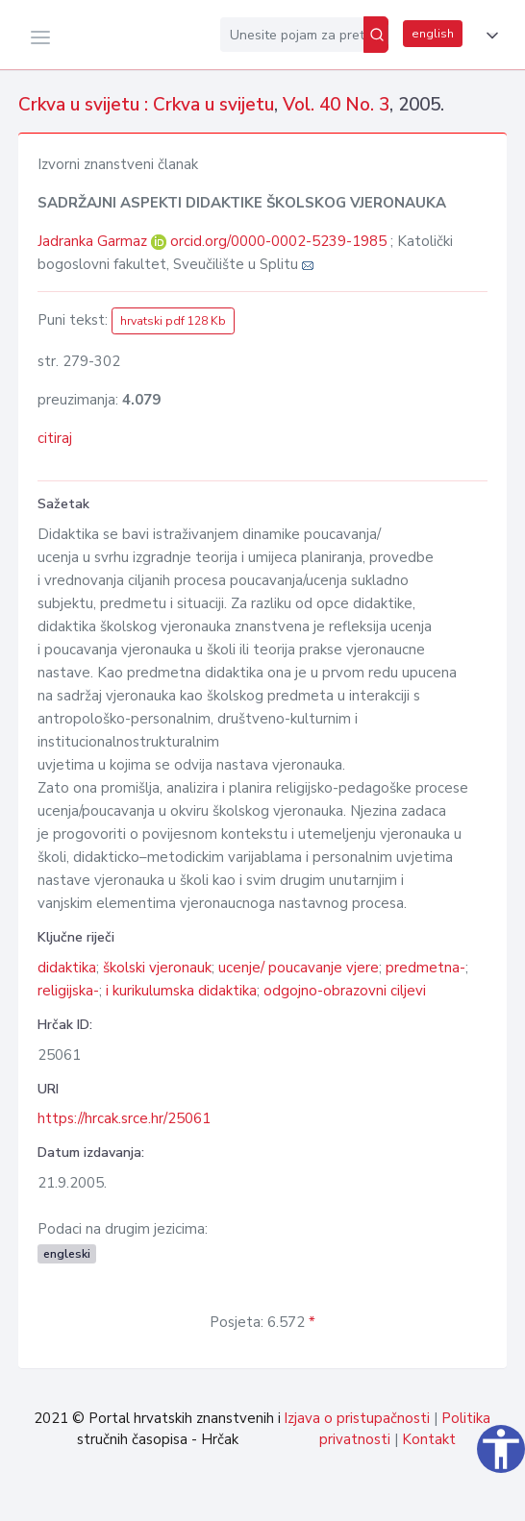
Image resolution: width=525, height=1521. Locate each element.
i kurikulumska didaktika (181, 990)
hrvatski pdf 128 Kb (173, 321)
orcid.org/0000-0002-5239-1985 (278, 241)
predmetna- (425, 967)
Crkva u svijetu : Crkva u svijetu (146, 104)
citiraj (55, 438)
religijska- (68, 990)
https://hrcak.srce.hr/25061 (124, 1118)
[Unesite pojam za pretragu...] (291, 34)
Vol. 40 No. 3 (336, 104)
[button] (488, 35)
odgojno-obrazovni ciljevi (344, 990)
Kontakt (429, 1439)
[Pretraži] (375, 34)
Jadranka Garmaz (94, 241)
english (433, 33)
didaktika (67, 967)
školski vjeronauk (157, 967)
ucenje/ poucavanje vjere (298, 967)
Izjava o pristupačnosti (357, 1418)
